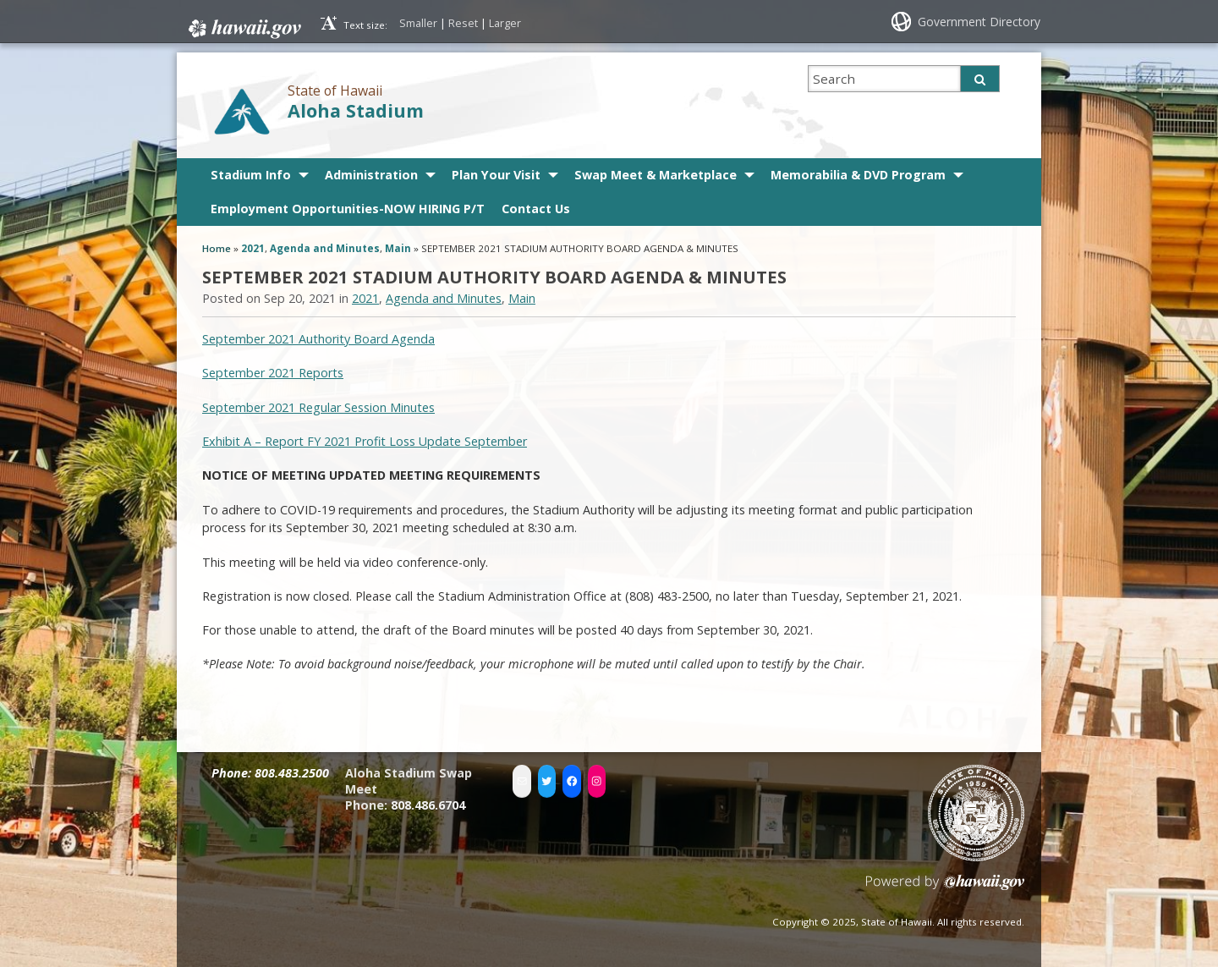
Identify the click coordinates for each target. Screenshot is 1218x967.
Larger (505, 22)
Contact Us (536, 209)
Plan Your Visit (496, 175)
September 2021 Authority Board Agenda (318, 339)
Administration (371, 175)
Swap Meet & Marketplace (655, 175)
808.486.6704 (428, 805)
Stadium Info (251, 175)
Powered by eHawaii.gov (945, 889)
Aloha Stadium (356, 110)
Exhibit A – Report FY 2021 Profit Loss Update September (364, 441)
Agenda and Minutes (325, 248)
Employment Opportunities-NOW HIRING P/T (348, 209)
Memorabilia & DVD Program (858, 175)
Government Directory (979, 22)
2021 (253, 248)
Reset (463, 22)
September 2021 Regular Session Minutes (318, 407)
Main (398, 248)
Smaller (418, 22)
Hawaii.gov (243, 28)
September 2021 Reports (272, 373)
